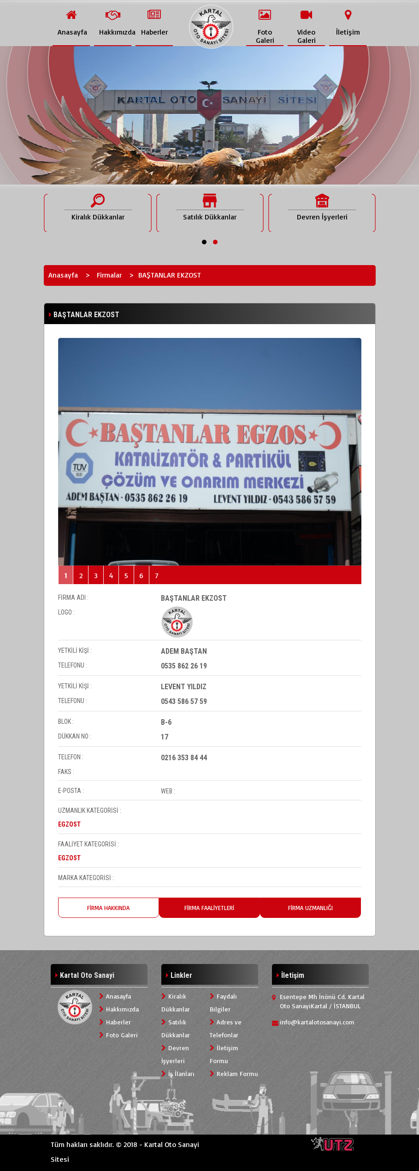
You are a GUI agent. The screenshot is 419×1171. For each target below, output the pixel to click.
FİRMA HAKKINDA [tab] (108, 907)
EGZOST (69, 824)
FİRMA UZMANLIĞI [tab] (310, 907)
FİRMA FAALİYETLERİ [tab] (209, 907)
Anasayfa (63, 274)
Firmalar (109, 274)
